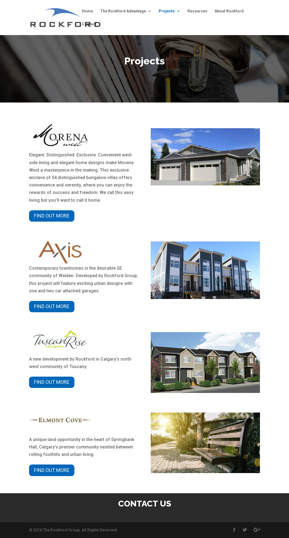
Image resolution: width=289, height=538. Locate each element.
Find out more (51, 216)
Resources (197, 11)
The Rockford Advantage (123, 11)
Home (87, 11)
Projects (167, 11)
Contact (89, 24)
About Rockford (229, 11)
